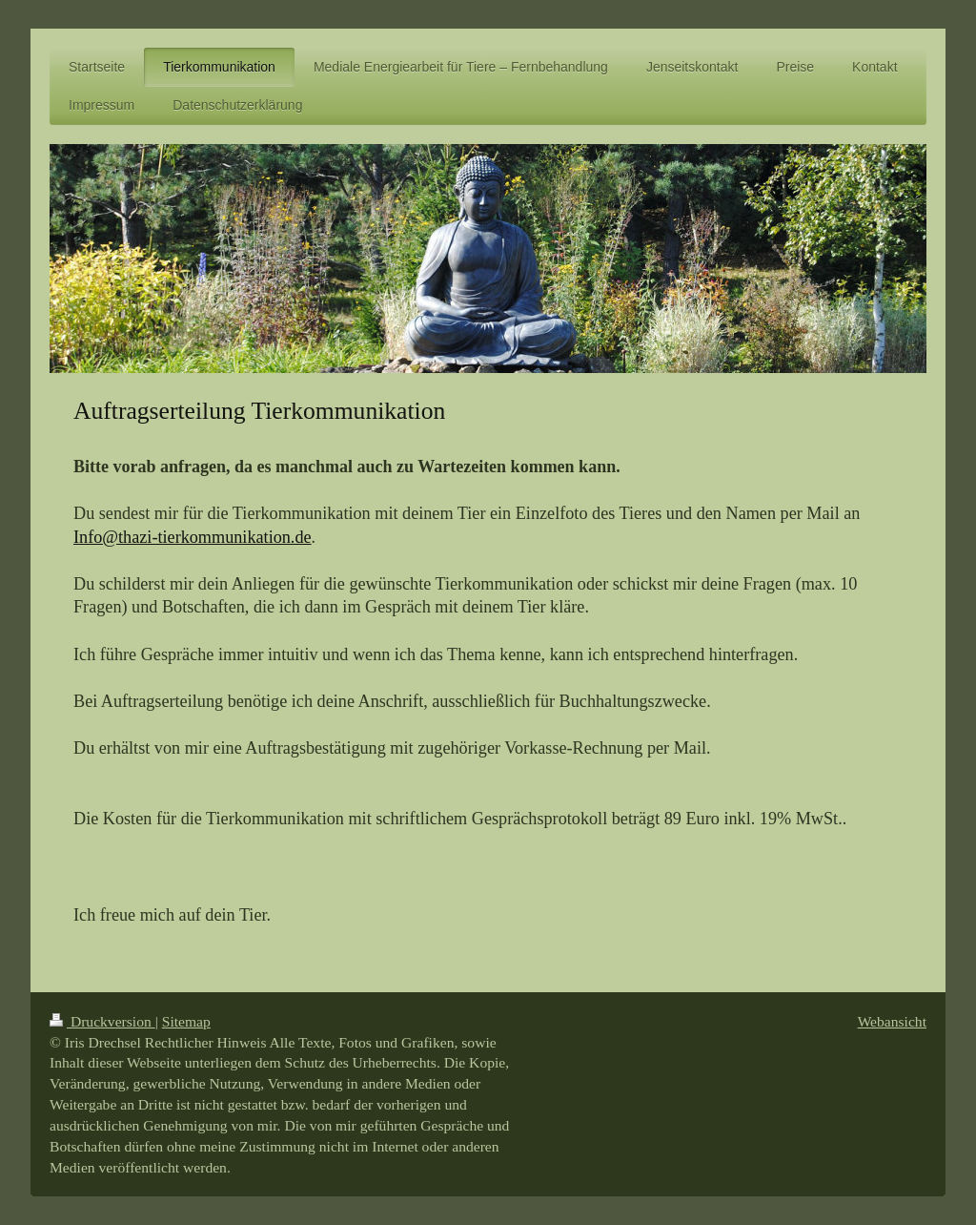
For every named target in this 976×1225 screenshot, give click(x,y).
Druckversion (102, 1021)
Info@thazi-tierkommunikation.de (192, 537)
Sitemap (186, 1021)
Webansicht (892, 1021)
